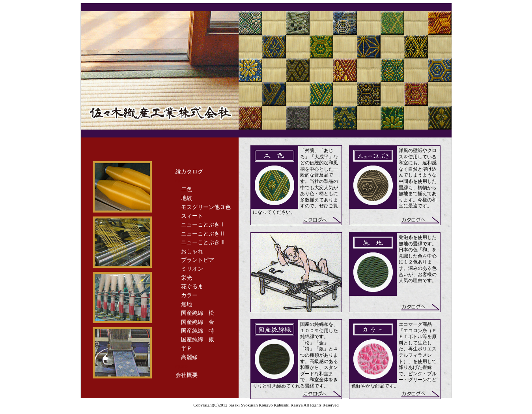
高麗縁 (189, 357)
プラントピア (197, 260)
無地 (186, 304)
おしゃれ (192, 251)
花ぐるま (192, 287)
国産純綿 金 (197, 322)
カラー (189, 295)
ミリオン (192, 269)
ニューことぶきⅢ (203, 242)
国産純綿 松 (197, 313)
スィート (192, 216)
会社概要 (186, 375)
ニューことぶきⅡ (203, 234)
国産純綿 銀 (197, 339)
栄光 (186, 278)
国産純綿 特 (197, 331)
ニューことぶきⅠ (203, 225)
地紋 (186, 198)
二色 (186, 189)
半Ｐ (186, 349)
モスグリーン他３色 (206, 207)
